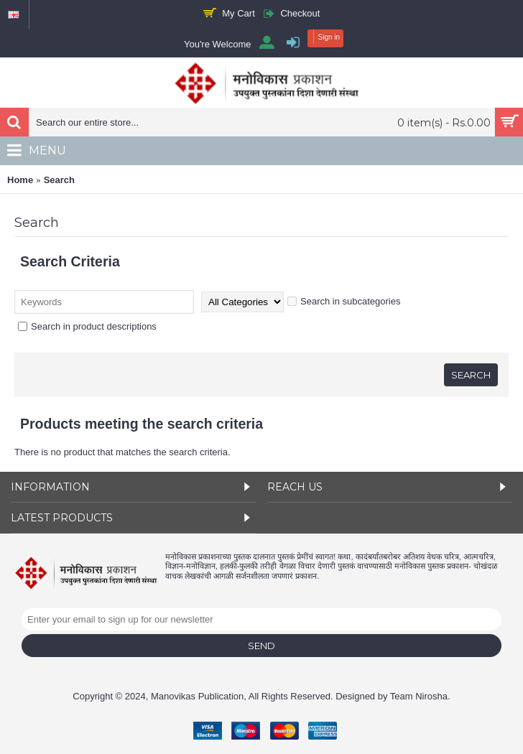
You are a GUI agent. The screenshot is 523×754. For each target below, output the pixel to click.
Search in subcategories (343, 301)
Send (261, 645)
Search (59, 179)
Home (20, 179)
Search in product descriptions (87, 326)
